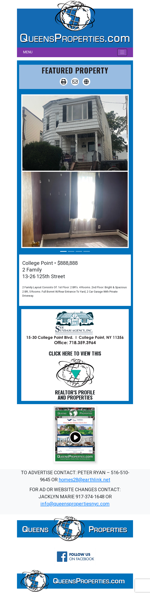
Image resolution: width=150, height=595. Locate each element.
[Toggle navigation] (122, 52)
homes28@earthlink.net (84, 479)
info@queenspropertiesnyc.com (75, 503)
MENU (27, 52)
